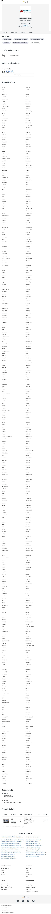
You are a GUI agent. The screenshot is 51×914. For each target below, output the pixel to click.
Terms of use (28, 883)
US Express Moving (13, 821)
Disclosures (28, 889)
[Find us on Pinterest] (23, 901)
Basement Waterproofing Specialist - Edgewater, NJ (11, 841)
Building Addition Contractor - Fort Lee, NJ (9, 849)
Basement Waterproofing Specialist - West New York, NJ (12, 847)
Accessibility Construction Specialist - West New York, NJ (12, 839)
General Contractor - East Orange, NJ (33, 836)
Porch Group (28, 868)
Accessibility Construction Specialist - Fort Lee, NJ (11, 836)
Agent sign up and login (6, 887)
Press (27, 876)
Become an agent (5, 885)
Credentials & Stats (10, 50)
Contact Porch (29, 874)
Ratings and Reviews (10, 63)
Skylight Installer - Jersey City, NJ (32, 856)
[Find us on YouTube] (33, 901)
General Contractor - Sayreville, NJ (33, 847)
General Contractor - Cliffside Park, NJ (9, 858)
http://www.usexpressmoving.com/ (12, 802)
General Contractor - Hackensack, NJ (33, 839)
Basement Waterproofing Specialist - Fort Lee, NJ (11, 843)
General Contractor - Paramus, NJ (33, 843)
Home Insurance (5, 868)
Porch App (3, 874)
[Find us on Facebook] (18, 901)
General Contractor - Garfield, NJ (32, 837)
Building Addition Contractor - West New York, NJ (11, 852)
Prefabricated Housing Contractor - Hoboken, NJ (36, 854)
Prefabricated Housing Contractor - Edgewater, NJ (36, 852)
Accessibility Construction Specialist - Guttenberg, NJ (12, 837)
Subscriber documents (31, 887)
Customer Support (5, 883)
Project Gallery (8, 809)
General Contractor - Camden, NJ (8, 856)
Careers (27, 872)
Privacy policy (29, 885)
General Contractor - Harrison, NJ (33, 841)
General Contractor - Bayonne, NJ (8, 854)
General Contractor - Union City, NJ (33, 849)
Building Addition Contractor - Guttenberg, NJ (10, 850)
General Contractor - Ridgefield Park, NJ (34, 845)
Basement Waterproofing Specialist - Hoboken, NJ (11, 845)
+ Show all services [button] (35, 42)
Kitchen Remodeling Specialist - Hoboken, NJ (35, 850)
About (27, 870)
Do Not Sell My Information (32, 891)
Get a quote (4, 889)
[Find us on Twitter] (28, 901)
